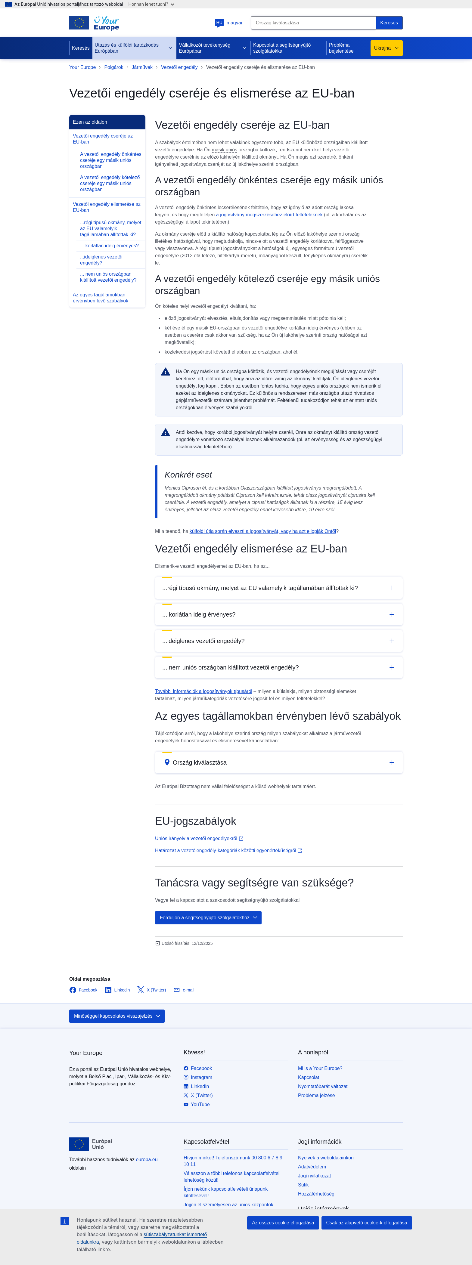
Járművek (142, 67)
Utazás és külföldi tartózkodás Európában (134, 48)
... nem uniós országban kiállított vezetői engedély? (108, 277)
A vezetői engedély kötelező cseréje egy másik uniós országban (110, 183)
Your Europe (82, 67)
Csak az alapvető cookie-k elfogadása (367, 1222)
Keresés (81, 48)
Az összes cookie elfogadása (283, 1222)
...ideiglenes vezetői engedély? (101, 259)
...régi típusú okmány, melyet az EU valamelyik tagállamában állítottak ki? (110, 228)
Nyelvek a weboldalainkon (326, 1157)
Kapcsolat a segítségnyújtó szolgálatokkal (282, 48)
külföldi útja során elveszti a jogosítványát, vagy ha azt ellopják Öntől (263, 531)
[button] (279, 588)
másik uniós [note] (224, 149)
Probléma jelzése (316, 1095)
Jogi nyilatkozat (314, 1175)
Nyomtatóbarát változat (323, 1086)
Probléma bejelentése (341, 48)
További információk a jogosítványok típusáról (203, 691)
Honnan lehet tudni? (151, 4)
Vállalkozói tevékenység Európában (213, 48)
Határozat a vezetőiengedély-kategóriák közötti (228, 850)
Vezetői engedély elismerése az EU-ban (107, 207)
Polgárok (113, 67)
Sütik (303, 1184)
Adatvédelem (312, 1166)
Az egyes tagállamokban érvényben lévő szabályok (100, 297)
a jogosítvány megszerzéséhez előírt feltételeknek (269, 214)
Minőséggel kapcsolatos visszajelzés (117, 1016)
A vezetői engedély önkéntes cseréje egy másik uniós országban (110, 160)
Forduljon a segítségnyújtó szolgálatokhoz (209, 918)
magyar (229, 22)
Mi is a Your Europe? (320, 1068)
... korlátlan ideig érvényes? (109, 245)
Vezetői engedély (179, 67)
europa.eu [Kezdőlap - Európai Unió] (146, 1159)
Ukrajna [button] (386, 48)
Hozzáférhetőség (316, 1193)
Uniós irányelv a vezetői (199, 838)
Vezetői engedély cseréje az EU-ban (103, 138)
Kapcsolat (308, 1077)
